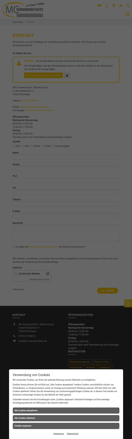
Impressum (58, 433)
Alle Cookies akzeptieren (26, 410)
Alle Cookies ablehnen (24, 418)
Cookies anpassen (22, 426)
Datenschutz (73, 433)
